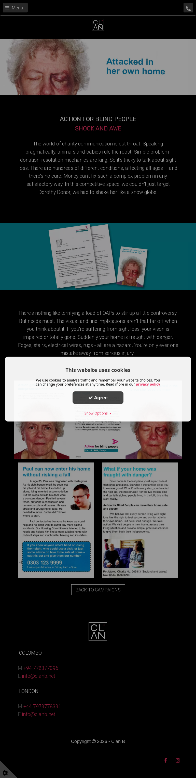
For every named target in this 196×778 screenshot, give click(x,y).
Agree (98, 397)
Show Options (98, 412)
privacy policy (148, 384)
